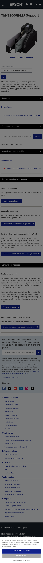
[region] (21, 550)
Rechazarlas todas (21, 555)
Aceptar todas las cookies (21, 550)
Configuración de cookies (22, 560)
